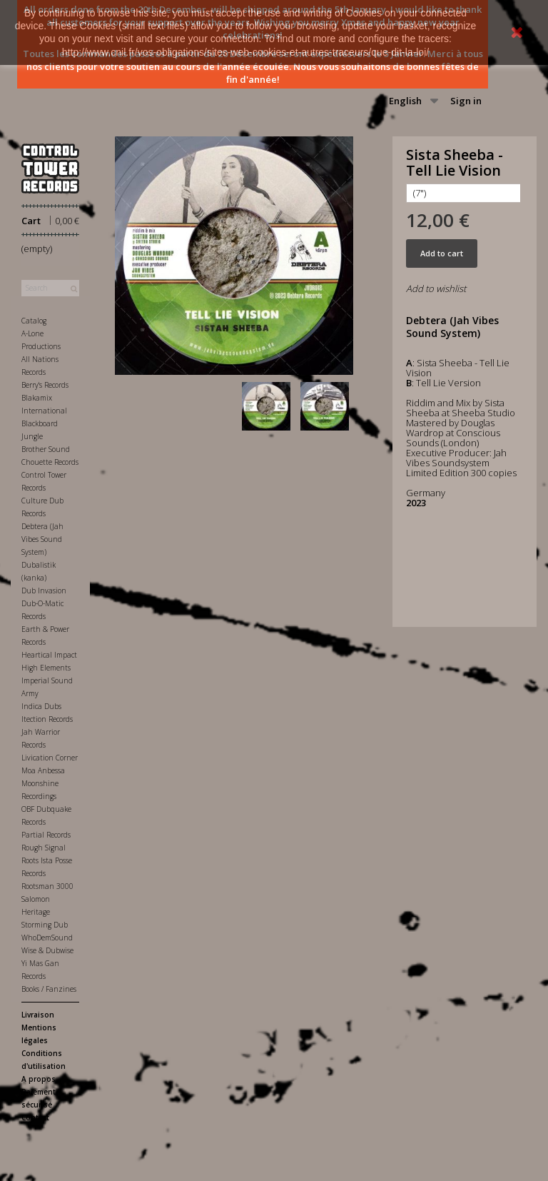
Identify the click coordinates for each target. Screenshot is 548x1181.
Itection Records (47, 719)
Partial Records (46, 835)
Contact (35, 1117)
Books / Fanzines (48, 989)
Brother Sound (45, 449)
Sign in (466, 100)
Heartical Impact (49, 655)
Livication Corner (49, 758)
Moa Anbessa (43, 770)
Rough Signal (43, 848)
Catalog (33, 321)
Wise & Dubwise (47, 950)
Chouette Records (49, 462)
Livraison (37, 1015)
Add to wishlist (436, 288)
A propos (38, 1079)
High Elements (46, 668)
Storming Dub (44, 925)
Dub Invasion (43, 590)
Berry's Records (44, 385)
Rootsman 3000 (47, 886)
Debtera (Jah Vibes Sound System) (42, 539)
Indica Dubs (41, 706)
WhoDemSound (47, 938)
